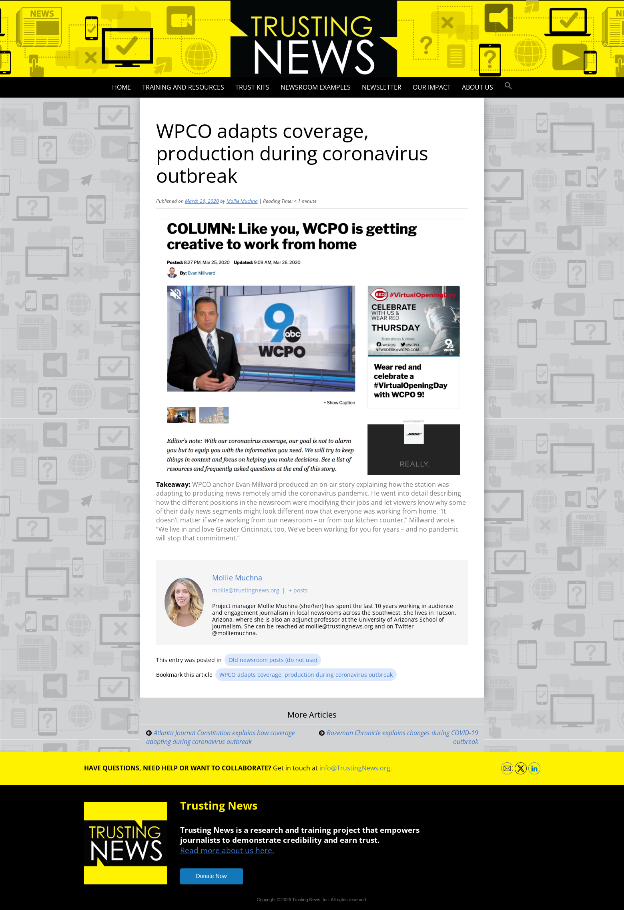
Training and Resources (183, 87)
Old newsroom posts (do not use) (273, 660)
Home (121, 87)
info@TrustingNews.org (354, 768)
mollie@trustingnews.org (245, 590)
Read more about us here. (227, 850)
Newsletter (381, 87)
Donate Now (211, 876)
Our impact (432, 87)
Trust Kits (252, 87)
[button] (508, 86)
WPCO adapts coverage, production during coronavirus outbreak (306, 674)
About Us (477, 87)
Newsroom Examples (316, 87)
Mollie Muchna (242, 201)
